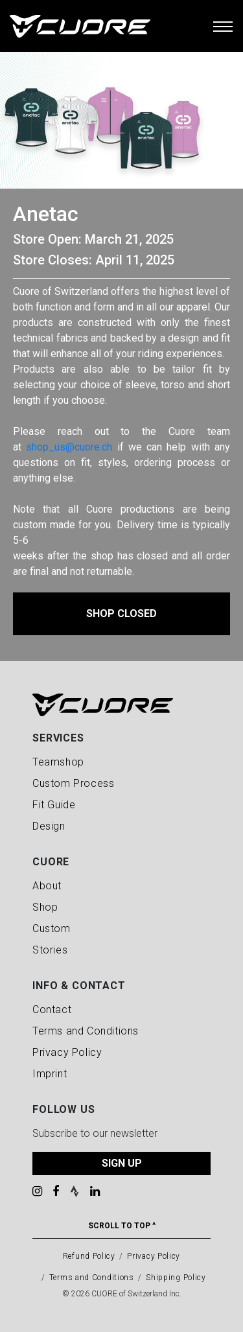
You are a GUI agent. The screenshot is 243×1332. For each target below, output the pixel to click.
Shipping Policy (176, 1277)
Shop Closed (121, 613)
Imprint (49, 1074)
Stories (49, 950)
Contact (51, 1009)
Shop (45, 907)
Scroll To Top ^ (122, 1225)
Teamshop (58, 762)
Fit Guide (53, 805)
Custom (51, 928)
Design (48, 826)
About (47, 886)
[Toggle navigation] (223, 26)
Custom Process (73, 783)
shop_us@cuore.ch (69, 447)
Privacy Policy (67, 1052)
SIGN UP (122, 1163)
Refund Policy (89, 1256)
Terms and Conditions (85, 1031)
